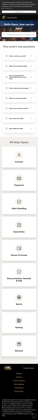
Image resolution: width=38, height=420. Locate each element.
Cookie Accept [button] (19, 11)
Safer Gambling (19, 384)
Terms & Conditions (19, 380)
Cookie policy (9, 8)
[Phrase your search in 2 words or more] (19, 34)
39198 (8, 404)
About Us (19, 377)
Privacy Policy (19, 391)
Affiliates (19, 373)
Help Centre (12, 18)
